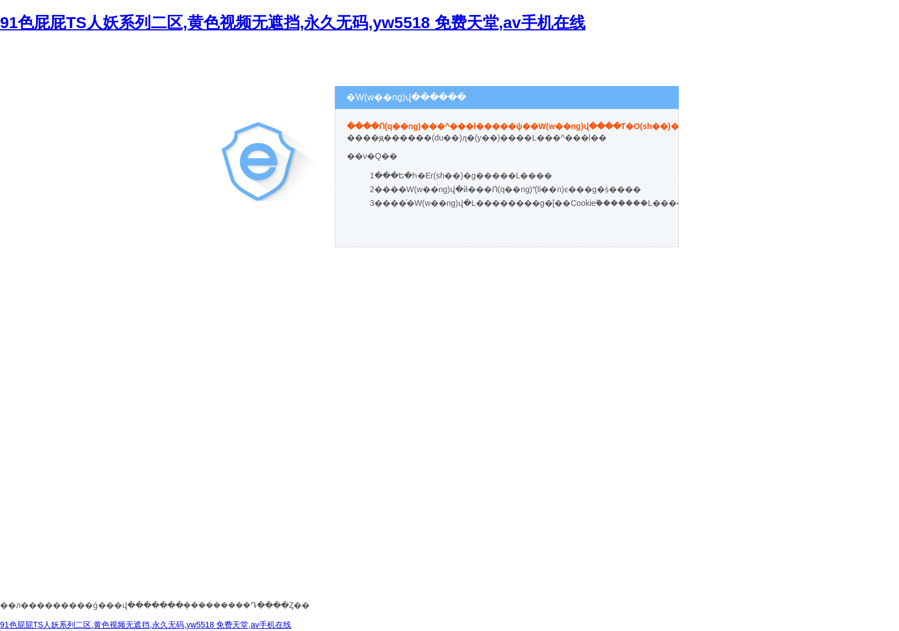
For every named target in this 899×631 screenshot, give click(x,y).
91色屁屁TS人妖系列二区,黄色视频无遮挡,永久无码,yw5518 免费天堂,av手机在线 (292, 23)
